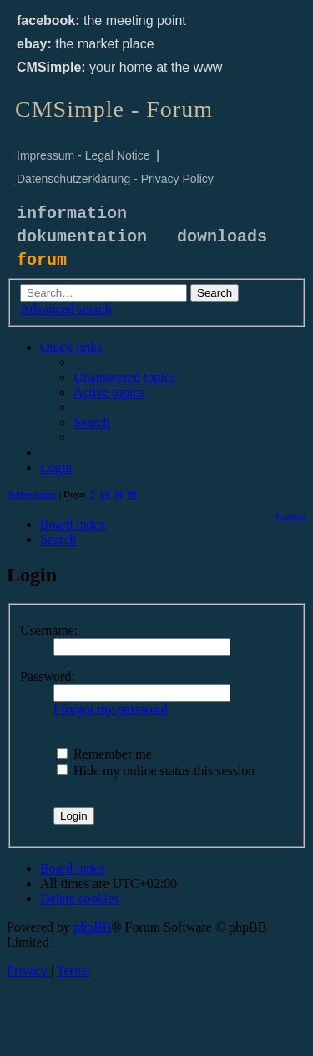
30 (118, 494)
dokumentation (82, 236)
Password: (47, 676)
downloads (222, 236)
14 (104, 494)
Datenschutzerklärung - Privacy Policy (115, 178)
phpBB (92, 927)
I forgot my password (110, 709)
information (72, 213)
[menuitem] (124, 377)
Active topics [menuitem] (32, 494)
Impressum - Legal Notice (83, 155)
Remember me (104, 754)
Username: (49, 630)
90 (132, 494)
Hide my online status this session (156, 771)
